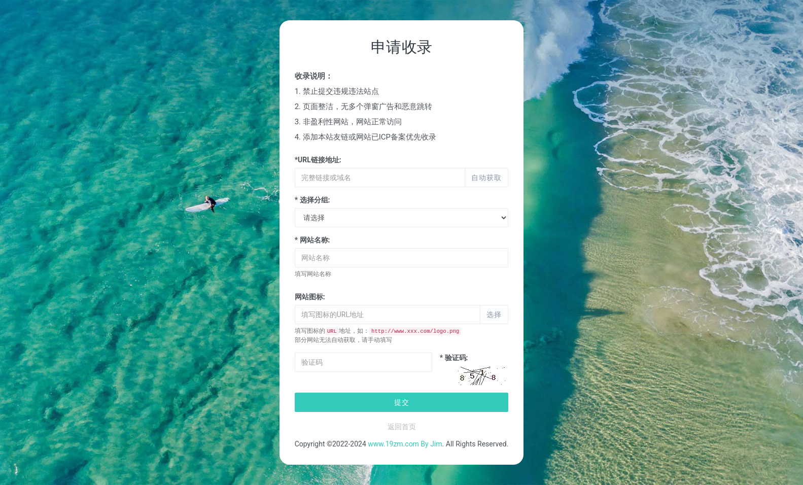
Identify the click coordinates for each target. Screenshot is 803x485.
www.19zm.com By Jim (405, 444)
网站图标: (310, 297)
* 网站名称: (312, 240)
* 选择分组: (312, 200)
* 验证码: (454, 358)
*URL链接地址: (318, 160)
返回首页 (402, 427)
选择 (494, 314)
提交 (401, 402)
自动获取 (486, 178)
